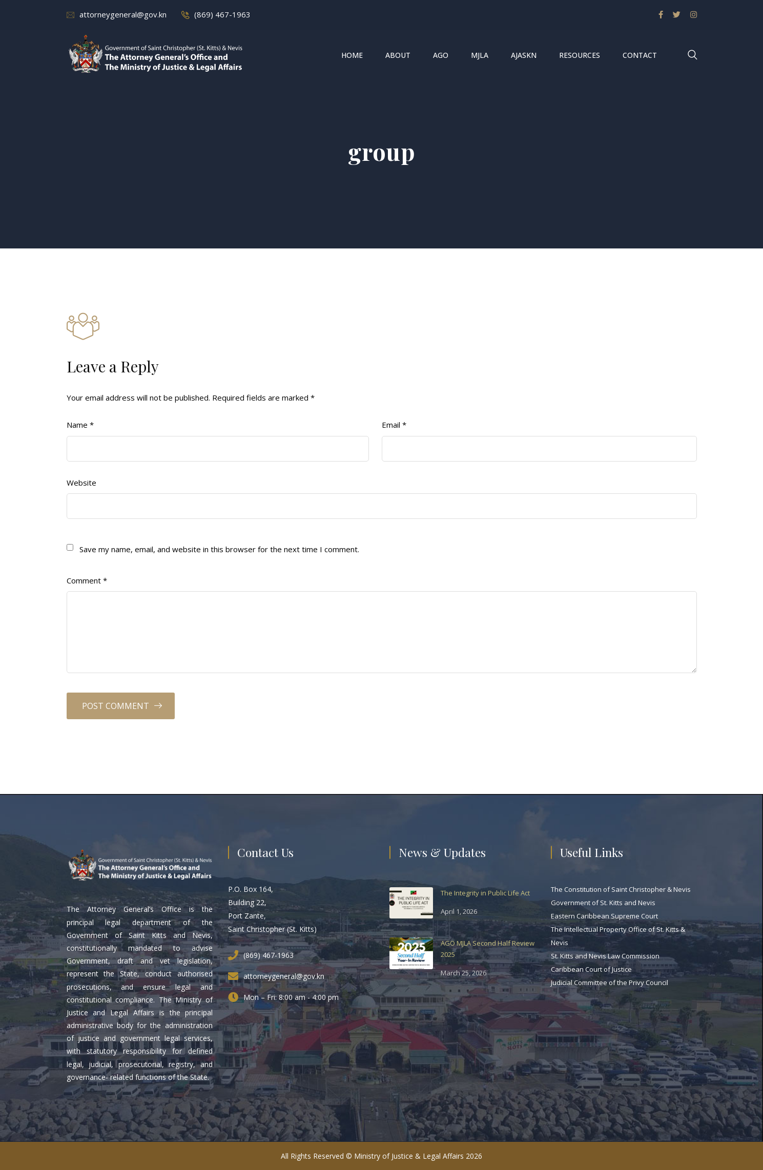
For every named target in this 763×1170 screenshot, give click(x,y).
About (397, 55)
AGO (440, 55)
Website (81, 482)
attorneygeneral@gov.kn (123, 14)
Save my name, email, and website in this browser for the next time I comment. (219, 549)
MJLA (479, 55)
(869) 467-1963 (222, 14)
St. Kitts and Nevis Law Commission (605, 955)
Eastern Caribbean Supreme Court (604, 916)
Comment (87, 580)
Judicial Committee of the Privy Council (609, 982)
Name (80, 425)
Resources (579, 55)
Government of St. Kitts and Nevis (603, 902)
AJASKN (524, 55)
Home (352, 55)
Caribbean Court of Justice (591, 969)
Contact (640, 55)
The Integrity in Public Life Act (485, 892)
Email (394, 425)
